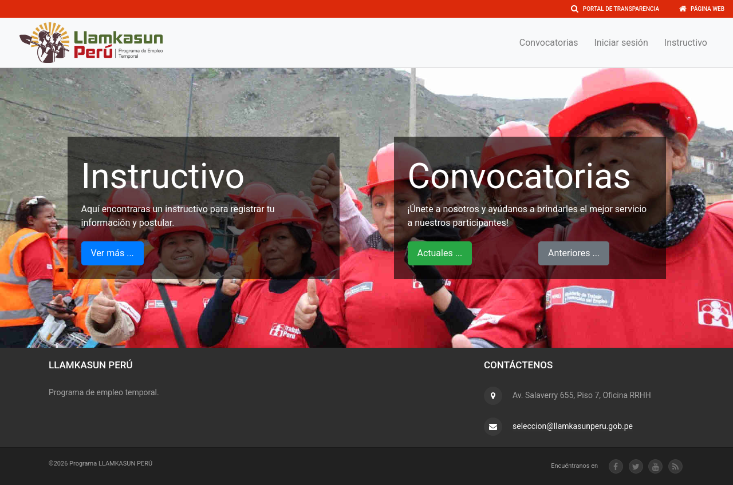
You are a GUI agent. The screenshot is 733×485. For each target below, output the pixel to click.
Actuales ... (440, 253)
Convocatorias (548, 42)
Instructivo (685, 42)
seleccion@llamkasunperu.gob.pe (573, 426)
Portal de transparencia (615, 9)
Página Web (701, 9)
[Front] (91, 42)
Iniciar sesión (621, 42)
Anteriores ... (574, 253)
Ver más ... (112, 253)
